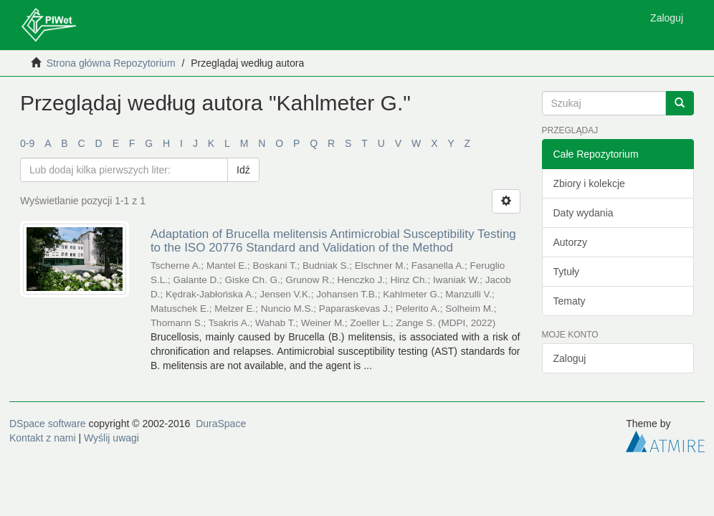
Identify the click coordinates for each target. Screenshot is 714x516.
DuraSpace (221, 423)
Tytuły (566, 271)
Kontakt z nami (42, 438)
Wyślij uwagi (111, 438)
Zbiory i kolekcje (589, 183)
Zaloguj (569, 358)
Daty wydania (583, 213)
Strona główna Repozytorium (111, 63)
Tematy (569, 301)
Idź (243, 170)
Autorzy (570, 242)
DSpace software (47, 423)
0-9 (27, 143)
